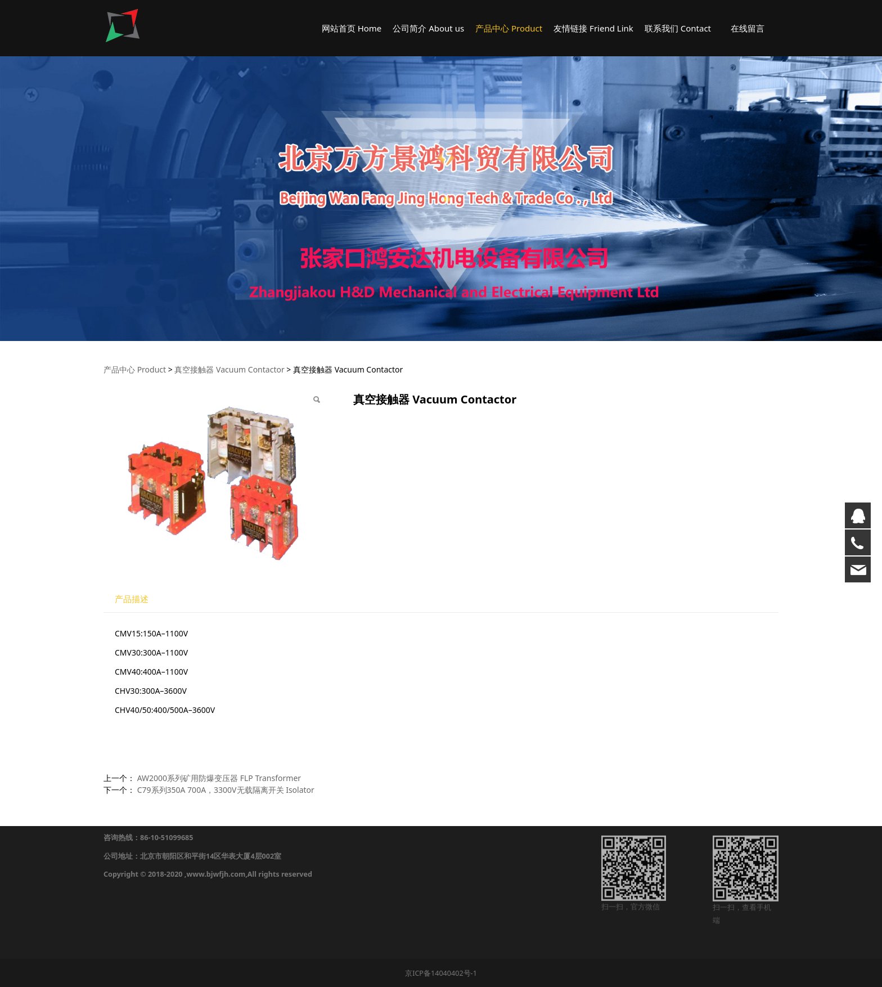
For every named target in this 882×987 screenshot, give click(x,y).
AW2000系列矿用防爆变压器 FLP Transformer (219, 778)
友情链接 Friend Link (593, 28)
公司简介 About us (428, 28)
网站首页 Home (352, 28)
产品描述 (131, 599)
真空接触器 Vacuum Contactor (229, 369)
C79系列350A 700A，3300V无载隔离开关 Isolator (225, 789)
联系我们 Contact (678, 28)
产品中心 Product (508, 28)
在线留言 (747, 28)
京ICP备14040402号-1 (441, 973)
